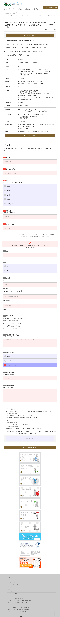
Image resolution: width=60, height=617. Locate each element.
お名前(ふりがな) (9, 169)
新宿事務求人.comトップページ (14, 578)
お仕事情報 (13, 13)
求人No (6, 251)
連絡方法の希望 (8, 352)
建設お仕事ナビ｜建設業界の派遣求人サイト (17, 603)
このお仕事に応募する (30, 35)
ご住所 (6, 278)
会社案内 (27, 9)
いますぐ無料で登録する (50, 8)
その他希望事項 (10, 386)
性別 (5, 262)
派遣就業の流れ (11, 587)
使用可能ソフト (8, 316)
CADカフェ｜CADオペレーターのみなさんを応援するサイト (21, 607)
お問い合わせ (36, 9)
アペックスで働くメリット (13, 584)
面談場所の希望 (10, 373)
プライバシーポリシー (12, 591)
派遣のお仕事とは (11, 582)
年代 (13, 181)
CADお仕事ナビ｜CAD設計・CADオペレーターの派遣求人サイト (22, 600)
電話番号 (12, 211)
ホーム (7, 13)
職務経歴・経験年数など (11, 336)
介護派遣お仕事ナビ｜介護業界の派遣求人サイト (18, 609)
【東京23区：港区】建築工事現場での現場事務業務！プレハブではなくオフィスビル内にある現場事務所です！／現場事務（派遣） (29, 15)
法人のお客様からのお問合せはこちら (16, 598)
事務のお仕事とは (17, 9)
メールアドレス (8, 224)
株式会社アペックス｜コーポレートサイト (17, 612)
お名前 (6, 157)
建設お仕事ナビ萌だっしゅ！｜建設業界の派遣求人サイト (20, 605)
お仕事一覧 (7, 9)
